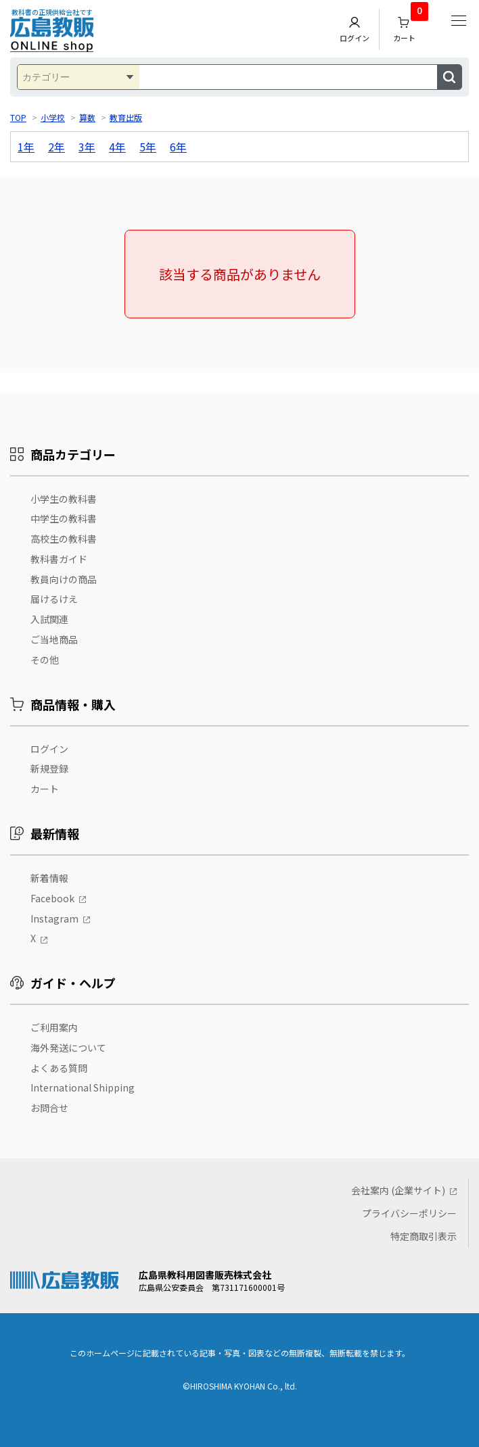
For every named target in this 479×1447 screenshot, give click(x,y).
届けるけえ (54, 599)
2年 (56, 147)
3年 (86, 147)
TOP (18, 117)
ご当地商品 (54, 639)
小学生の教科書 (63, 499)
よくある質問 (58, 1068)
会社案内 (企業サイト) (398, 1190)
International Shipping (82, 1087)
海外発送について (68, 1047)
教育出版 (126, 117)
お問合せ (49, 1107)
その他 (44, 659)
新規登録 (49, 768)
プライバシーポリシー (409, 1213)
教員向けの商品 (63, 579)
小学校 (53, 117)
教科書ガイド (58, 559)
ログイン (354, 29)
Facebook (52, 898)
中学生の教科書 (63, 518)
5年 (147, 147)
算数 (87, 117)
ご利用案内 (54, 1027)
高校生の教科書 (63, 538)
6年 (178, 147)
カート (411, 26)
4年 (117, 147)
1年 (26, 147)
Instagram (54, 918)
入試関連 (49, 619)
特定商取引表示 (423, 1236)
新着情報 (49, 878)
